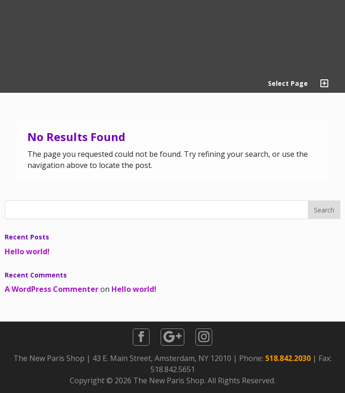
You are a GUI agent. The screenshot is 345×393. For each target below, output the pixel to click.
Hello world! (27, 251)
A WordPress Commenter (51, 289)
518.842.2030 (288, 358)
